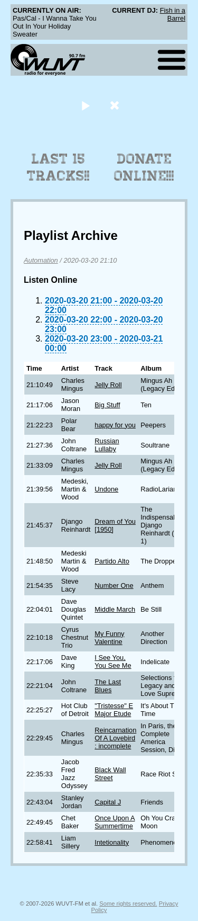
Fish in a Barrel (172, 14)
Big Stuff (107, 405)
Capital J (108, 802)
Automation (41, 260)
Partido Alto (112, 561)
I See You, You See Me (113, 661)
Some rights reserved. (128, 903)
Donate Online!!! (144, 167)
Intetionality (112, 842)
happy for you (115, 425)
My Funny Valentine (109, 638)
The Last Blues (108, 686)
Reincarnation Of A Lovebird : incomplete (115, 738)
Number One (114, 585)
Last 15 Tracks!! (58, 167)
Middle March (115, 609)
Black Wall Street (110, 774)
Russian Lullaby (107, 445)
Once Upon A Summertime (115, 822)
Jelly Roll (108, 385)
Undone (106, 489)
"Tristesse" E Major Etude (114, 710)
